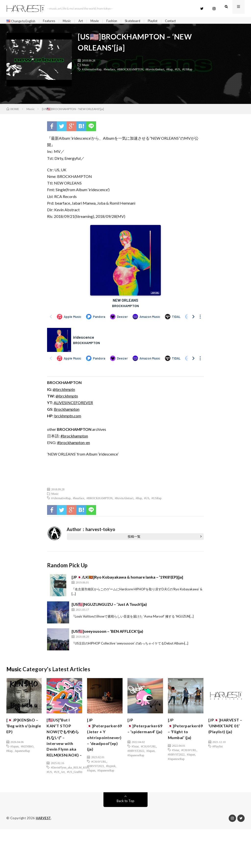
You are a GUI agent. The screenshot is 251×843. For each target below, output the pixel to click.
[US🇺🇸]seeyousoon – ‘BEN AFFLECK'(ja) (107, 633)
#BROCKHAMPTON (130, 71)
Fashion (120, 21)
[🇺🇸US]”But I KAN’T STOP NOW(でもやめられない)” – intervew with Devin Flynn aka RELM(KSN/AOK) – (64, 745)
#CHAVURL (98, 768)
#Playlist (218, 748)
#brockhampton (74, 437)
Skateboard (142, 21)
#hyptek (111, 772)
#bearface (109, 71)
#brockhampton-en (73, 444)
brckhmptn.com (67, 418)
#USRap (187, 71)
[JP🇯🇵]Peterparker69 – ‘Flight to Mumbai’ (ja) (187, 732)
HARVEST (44, 832)
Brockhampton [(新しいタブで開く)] (66, 411)
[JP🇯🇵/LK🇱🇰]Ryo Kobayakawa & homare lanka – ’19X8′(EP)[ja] (127, 579)
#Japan (15, 748)
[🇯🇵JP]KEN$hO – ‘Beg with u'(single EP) (23, 729)
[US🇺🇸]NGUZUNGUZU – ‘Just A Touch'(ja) (109, 606)
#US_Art (59, 785)
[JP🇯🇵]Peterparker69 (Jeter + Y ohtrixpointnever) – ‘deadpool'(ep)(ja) (106, 739)
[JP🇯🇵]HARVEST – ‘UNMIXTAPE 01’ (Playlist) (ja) (225, 729)
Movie (102, 21)
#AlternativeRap (91, 71)
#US (177, 71)
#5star (135, 754)
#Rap (169, 71)
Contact (184, 21)
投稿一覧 (134, 538)
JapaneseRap (22, 752)
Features (54, 21)
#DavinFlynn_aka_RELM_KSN (70, 781)
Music (72, 21)
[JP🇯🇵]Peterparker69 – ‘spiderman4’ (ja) (146, 732)
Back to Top (125, 815)
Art (87, 21)
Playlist (164, 21)
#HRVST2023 (95, 772)
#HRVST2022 (135, 759)
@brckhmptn (64, 391)
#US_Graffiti (74, 785)
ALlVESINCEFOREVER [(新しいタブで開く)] (73, 404)
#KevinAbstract (155, 71)
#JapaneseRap (106, 776)
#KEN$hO (27, 748)
